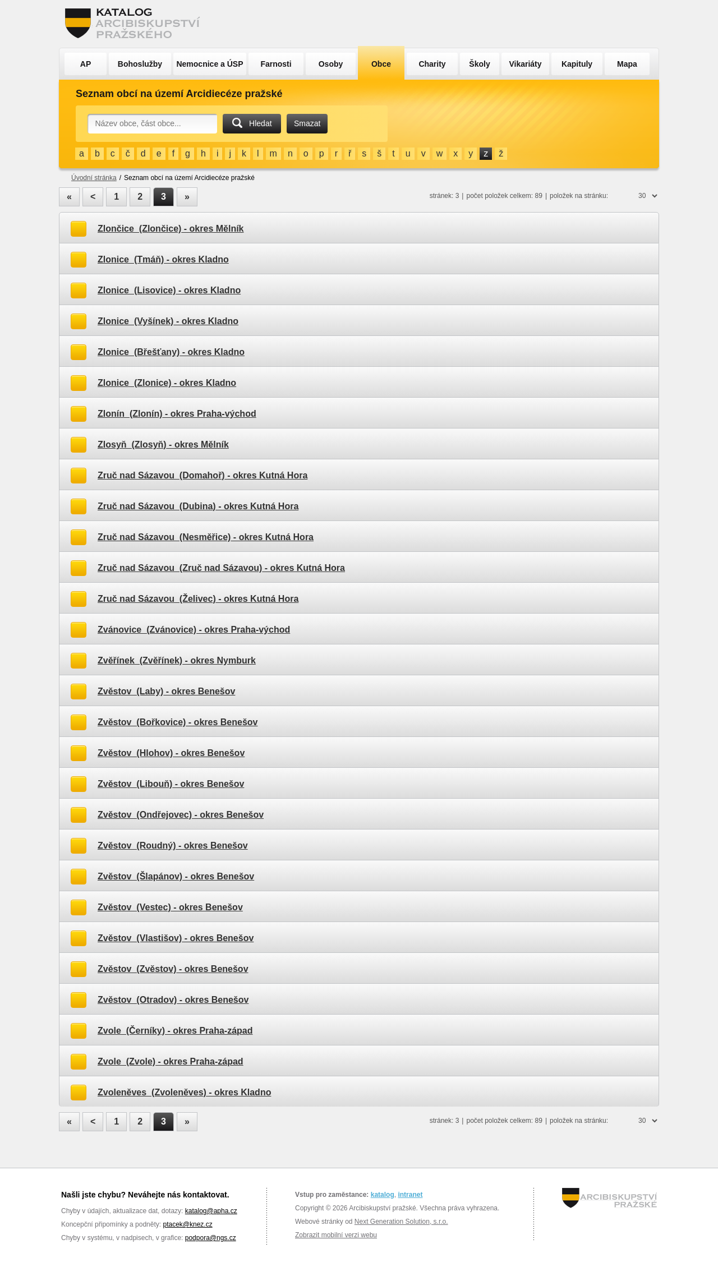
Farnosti (275, 63)
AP (85, 63)
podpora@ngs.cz (210, 1238)
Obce (381, 63)
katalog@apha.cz (211, 1211)
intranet (410, 1195)
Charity (431, 63)
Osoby (331, 63)
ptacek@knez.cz (187, 1224)
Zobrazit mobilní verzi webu (336, 1235)
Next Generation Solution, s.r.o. (401, 1221)
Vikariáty (525, 63)
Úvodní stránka (94, 178)
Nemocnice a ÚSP (209, 63)
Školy (479, 63)
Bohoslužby (140, 63)
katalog (382, 1195)
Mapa (627, 63)
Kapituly (576, 63)
